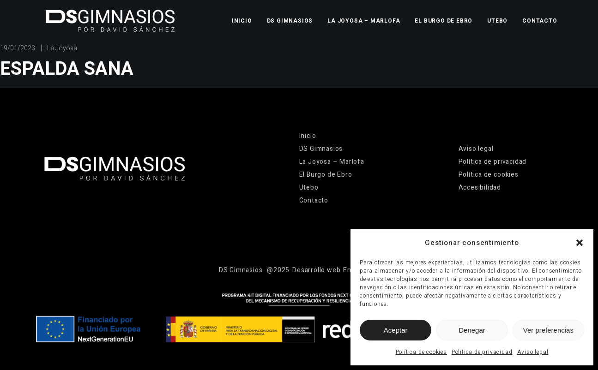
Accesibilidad (480, 187)
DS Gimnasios (290, 21)
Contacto (539, 21)
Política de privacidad (482, 352)
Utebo (497, 21)
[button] (579, 242)
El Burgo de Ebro (443, 21)
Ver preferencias (548, 330)
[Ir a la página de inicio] (110, 21)
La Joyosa (62, 48)
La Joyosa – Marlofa (363, 21)
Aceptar (396, 330)
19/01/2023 (17, 48)
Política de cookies (421, 352)
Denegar (472, 330)
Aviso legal (533, 352)
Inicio (242, 21)
